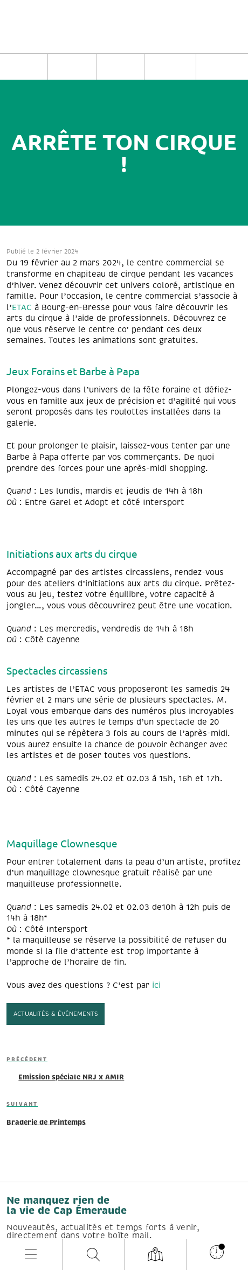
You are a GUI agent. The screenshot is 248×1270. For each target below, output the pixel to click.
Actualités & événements (55, 1014)
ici (156, 985)
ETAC (22, 307)
